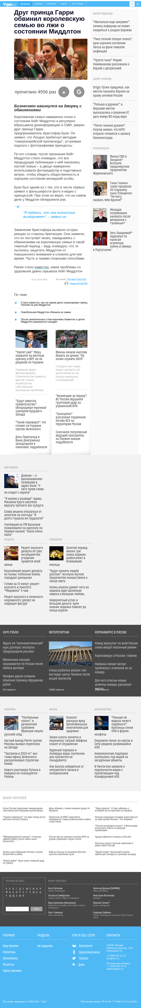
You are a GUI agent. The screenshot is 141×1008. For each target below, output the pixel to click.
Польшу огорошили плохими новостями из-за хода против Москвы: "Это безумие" (116, 818)
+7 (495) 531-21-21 (116, 955)
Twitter (80, 959)
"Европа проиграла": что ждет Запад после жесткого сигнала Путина (24, 818)
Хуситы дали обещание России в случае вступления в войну (23, 853)
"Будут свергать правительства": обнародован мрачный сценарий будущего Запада (31, 408)
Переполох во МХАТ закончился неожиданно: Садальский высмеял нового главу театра (70, 819)
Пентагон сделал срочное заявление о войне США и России (114, 844)
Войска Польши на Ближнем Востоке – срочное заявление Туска (68, 853)
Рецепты (63, 4)
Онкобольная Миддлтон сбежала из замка (46, 312)
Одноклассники (86, 952)
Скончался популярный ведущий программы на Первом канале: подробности (71, 437)
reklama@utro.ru (114, 969)
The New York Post (76, 279)
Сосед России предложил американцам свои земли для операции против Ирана (23, 809)
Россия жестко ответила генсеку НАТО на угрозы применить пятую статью (69, 838)
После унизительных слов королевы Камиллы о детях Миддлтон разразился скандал (53, 320)
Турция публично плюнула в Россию (113, 837)
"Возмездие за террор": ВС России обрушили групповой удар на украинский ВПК (71, 401)
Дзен (78, 965)
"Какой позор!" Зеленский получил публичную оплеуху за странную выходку (115, 853)
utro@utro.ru (112, 958)
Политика (38, 4)
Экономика (51, 4)
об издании (45, 946)
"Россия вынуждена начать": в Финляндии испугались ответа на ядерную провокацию (116, 828)
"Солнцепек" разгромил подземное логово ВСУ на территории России (71, 419)
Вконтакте (82, 946)
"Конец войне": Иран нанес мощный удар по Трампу (23, 862)
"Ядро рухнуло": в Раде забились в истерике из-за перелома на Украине (113, 809)
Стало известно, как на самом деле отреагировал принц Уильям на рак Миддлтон (54, 303)
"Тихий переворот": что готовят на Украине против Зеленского (31, 425)
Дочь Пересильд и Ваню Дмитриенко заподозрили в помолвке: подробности (31, 442)
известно (42, 267)
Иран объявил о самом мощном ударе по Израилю (69, 809)
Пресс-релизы (78, 4)
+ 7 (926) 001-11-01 (116, 966)
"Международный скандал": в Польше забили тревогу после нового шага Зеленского (22, 839)
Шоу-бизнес (25, 4)
